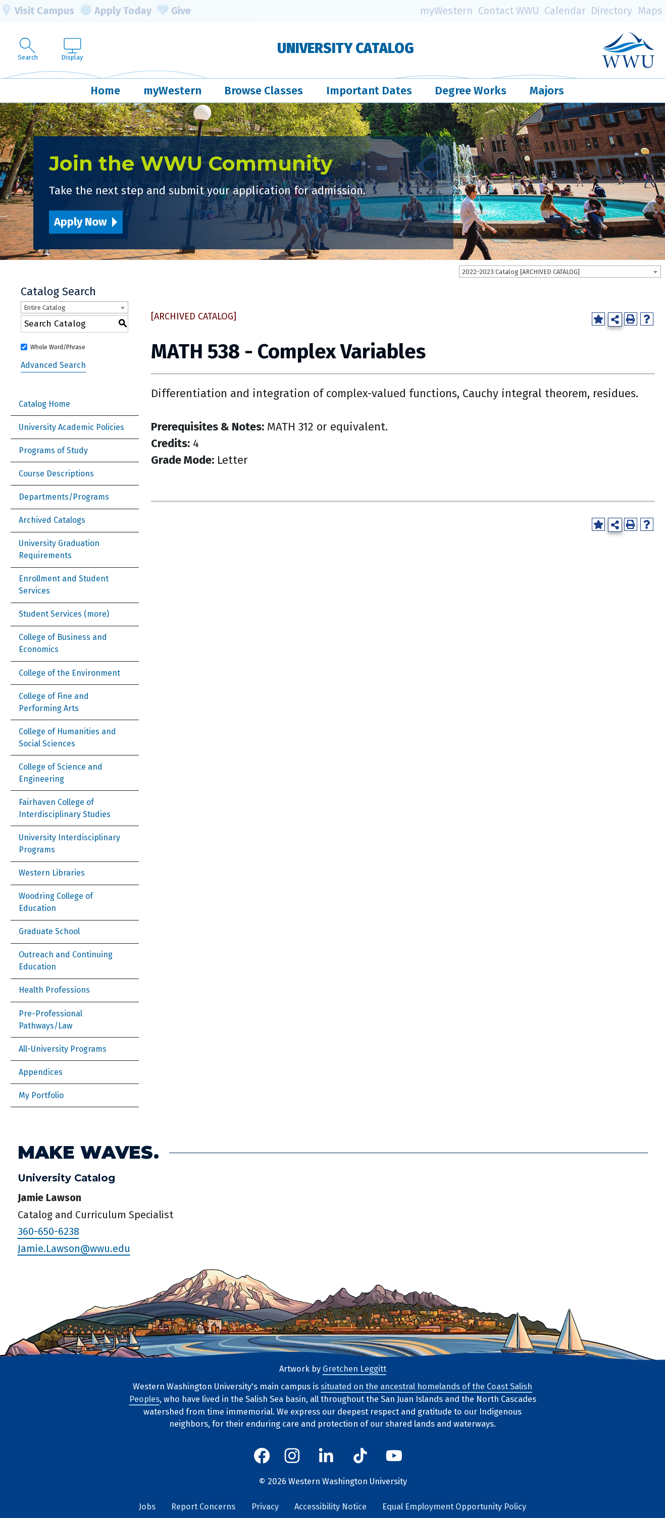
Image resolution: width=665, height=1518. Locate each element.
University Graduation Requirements (59, 549)
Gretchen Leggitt (354, 1369)
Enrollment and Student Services (64, 584)
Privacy (265, 1506)
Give (174, 11)
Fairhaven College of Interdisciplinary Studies (65, 808)
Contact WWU (508, 11)
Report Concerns (203, 1506)
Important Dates (369, 90)
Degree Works (470, 90)
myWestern (446, 11)
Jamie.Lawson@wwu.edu (74, 1248)
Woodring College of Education (56, 902)
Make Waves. (88, 1152)
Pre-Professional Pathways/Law (50, 1020)
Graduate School (49, 931)
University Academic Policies (71, 427)
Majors (547, 90)
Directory (611, 11)
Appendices (41, 1072)
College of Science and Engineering (61, 773)
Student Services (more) (64, 614)
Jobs (147, 1506)
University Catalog (345, 48)
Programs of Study (53, 450)
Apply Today (115, 11)
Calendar (565, 11)
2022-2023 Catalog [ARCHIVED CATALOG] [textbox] (521, 272)
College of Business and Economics (63, 643)
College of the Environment (69, 673)
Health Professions (54, 990)
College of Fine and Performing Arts (54, 702)
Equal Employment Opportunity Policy (454, 1506)
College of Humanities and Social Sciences (67, 737)
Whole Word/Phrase (57, 347)
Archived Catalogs (52, 520)
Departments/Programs (64, 497)
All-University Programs (63, 1049)
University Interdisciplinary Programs (69, 843)
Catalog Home (44, 404)
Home (105, 90)
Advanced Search (53, 365)
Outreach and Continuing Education (66, 960)
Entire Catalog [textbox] (45, 307)
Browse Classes (263, 90)
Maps (650, 11)
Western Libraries (52, 873)
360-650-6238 (48, 1232)
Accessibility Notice (330, 1506)
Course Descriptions (56, 473)
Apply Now (80, 222)
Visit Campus (37, 11)
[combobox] (560, 271)
